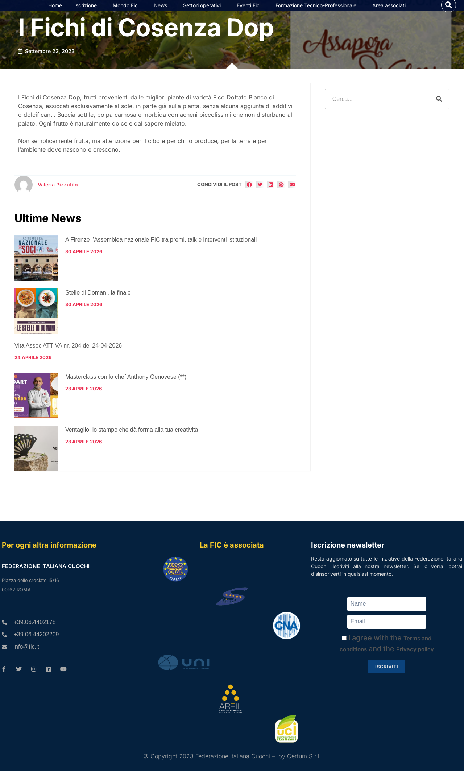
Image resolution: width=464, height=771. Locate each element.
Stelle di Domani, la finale (98, 307)
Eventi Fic (250, 12)
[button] (448, 12)
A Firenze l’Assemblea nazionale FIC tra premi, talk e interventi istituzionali (161, 254)
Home (55, 12)
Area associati (390, 12)
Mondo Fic (127, 12)
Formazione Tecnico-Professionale (318, 12)
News (162, 12)
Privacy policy (415, 649)
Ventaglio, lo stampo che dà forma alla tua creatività (131, 445)
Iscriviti (386, 666)
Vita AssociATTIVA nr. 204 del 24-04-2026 (68, 360)
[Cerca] (439, 113)
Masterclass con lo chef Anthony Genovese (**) (125, 392)
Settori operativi (203, 12)
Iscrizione (87, 12)
